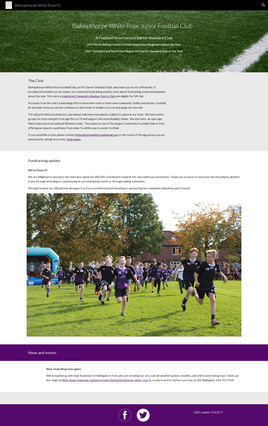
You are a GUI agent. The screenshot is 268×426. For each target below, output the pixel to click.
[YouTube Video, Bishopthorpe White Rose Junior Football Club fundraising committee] (207, 101)
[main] (134, 41)
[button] (263, 5)
